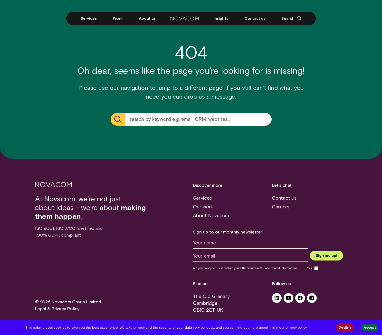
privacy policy (296, 327)
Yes (309, 268)
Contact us (284, 198)
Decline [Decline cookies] (345, 327)
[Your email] (250, 257)
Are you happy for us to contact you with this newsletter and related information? (245, 268)
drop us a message (209, 97)
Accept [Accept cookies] (370, 327)
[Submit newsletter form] (326, 256)
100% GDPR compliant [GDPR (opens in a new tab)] (58, 235)
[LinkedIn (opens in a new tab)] (277, 300)
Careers (280, 207)
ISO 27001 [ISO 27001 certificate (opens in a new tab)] (66, 228)
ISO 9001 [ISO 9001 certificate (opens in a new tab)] (44, 228)
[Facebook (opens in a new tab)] (300, 300)
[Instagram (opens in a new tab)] (312, 300)
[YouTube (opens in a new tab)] (288, 300)
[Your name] (250, 244)
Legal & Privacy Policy (57, 309)
